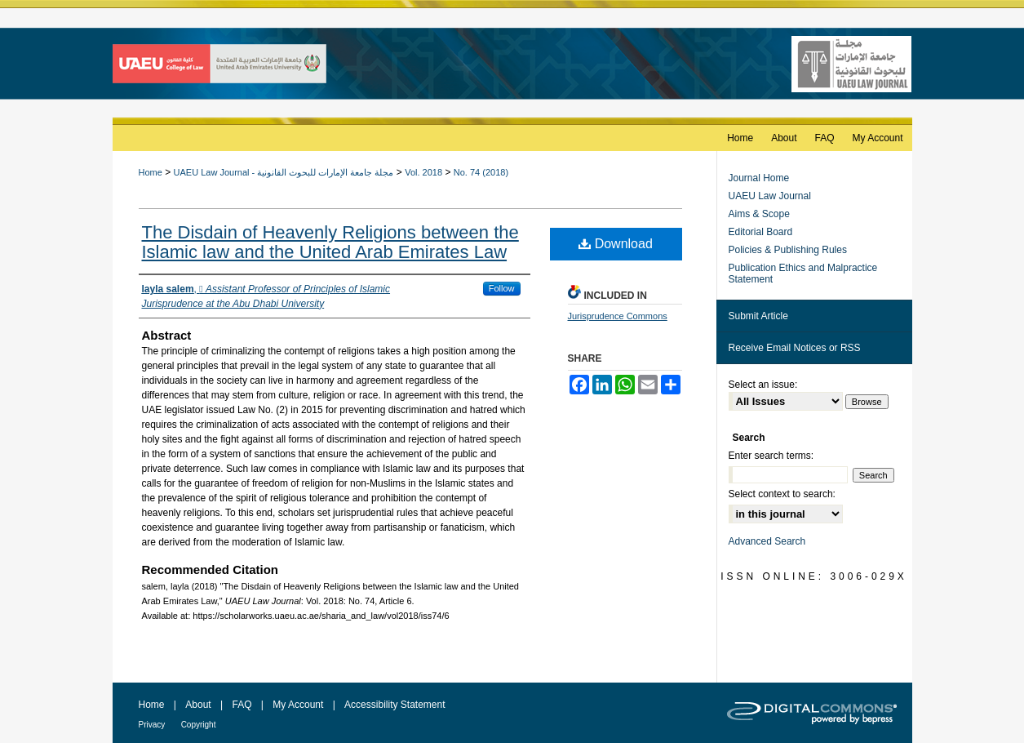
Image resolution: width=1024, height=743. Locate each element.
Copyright (198, 724)
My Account (298, 704)
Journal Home (759, 178)
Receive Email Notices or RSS (795, 348)
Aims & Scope (759, 214)
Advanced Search (767, 541)
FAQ (241, 704)
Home (150, 172)
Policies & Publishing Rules (788, 250)
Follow (502, 288)
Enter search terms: (771, 455)
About (198, 704)
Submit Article (758, 316)
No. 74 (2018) (481, 172)
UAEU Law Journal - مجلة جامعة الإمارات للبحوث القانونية (284, 172)
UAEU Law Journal (770, 196)
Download (615, 244)
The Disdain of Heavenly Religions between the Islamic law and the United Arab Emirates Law (330, 242)
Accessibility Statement (394, 704)
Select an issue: (763, 384)
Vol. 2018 (423, 172)
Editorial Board (761, 232)
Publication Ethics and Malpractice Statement (803, 273)
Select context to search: (782, 494)
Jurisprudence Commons (617, 316)
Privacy (152, 724)
